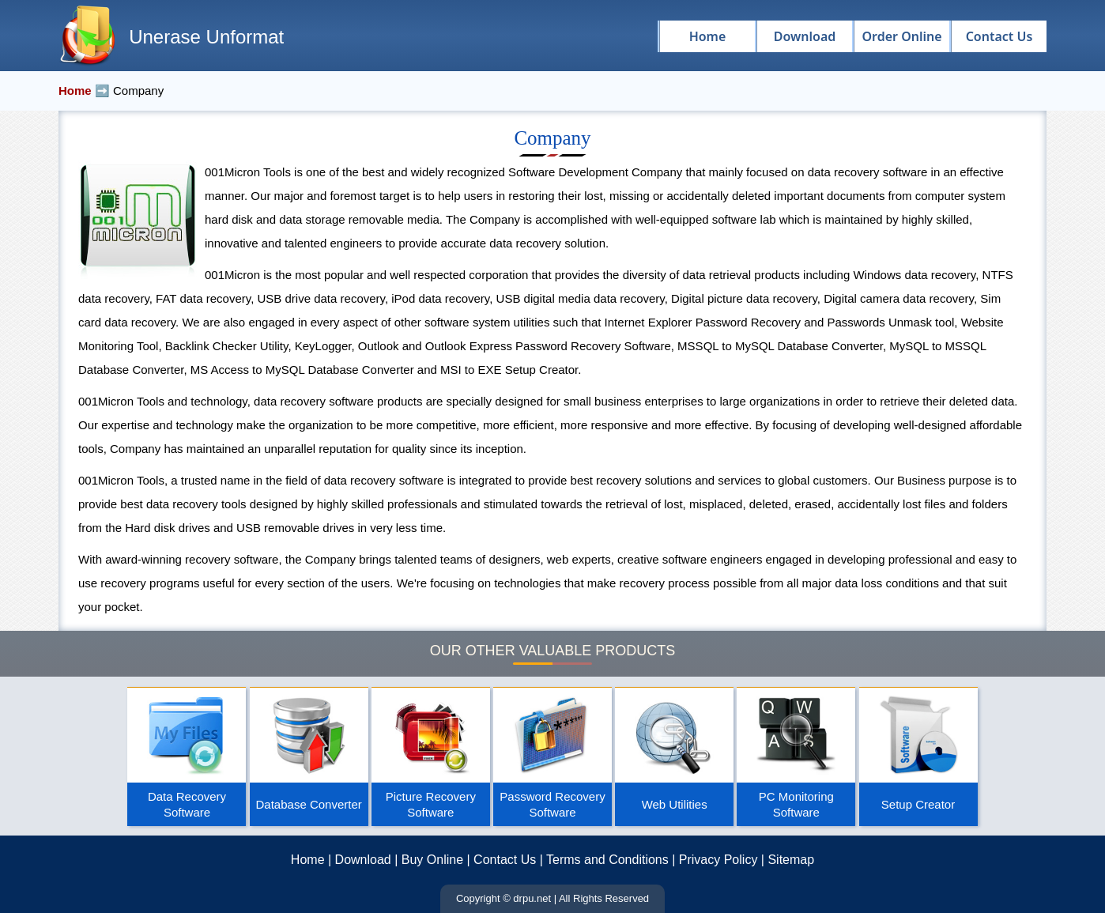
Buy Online (432, 859)
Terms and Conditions (607, 859)
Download (363, 859)
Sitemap (790, 859)
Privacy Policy (718, 859)
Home (308, 859)
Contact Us (504, 859)
